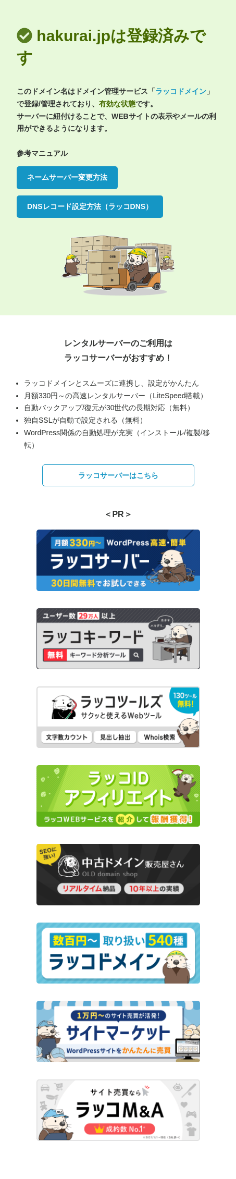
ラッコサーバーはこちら (118, 475)
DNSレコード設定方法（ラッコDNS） (90, 206)
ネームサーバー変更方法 (67, 177)
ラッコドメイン (180, 91)
